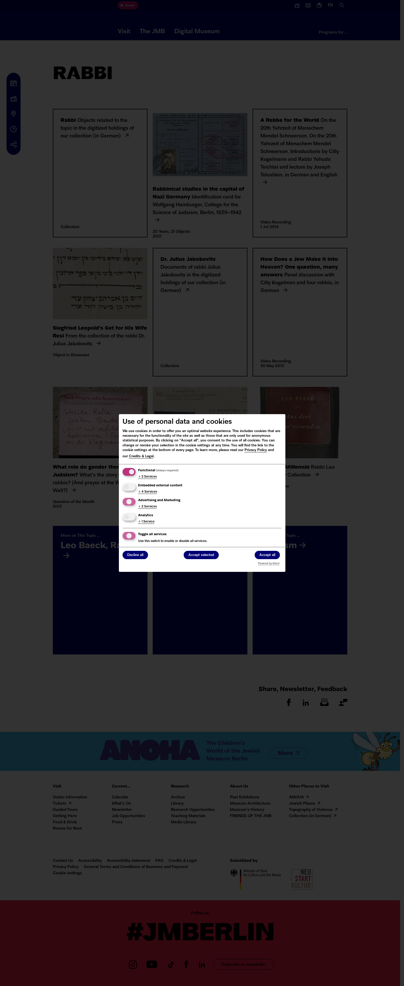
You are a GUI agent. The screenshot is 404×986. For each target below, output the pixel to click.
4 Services (147, 491)
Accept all (267, 555)
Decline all (135, 555)
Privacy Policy (256, 450)
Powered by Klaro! (269, 563)
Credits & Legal (141, 456)
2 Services (147, 476)
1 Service (146, 521)
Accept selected (201, 555)
